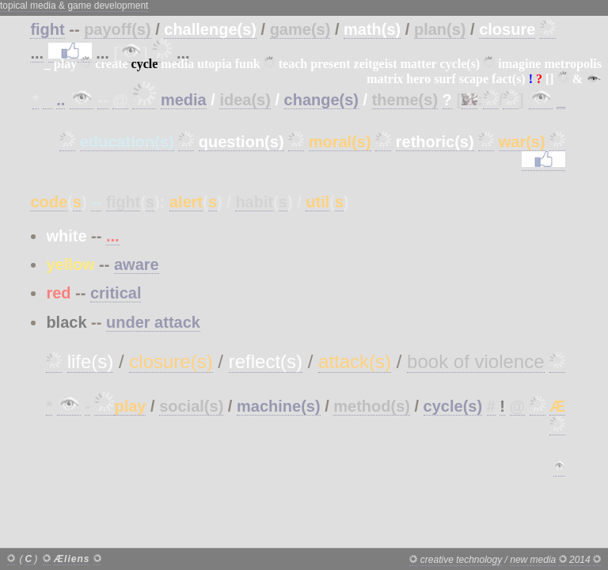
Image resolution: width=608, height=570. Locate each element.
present (330, 63)
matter (419, 63)
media (177, 63)
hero (418, 79)
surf (445, 79)
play (65, 63)
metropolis (573, 63)
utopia (214, 63)
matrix (385, 79)
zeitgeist (375, 63)
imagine (519, 63)
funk (247, 63)
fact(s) (509, 79)
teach (293, 63)
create (111, 63)
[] (549, 79)
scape (473, 79)
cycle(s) (460, 63)
